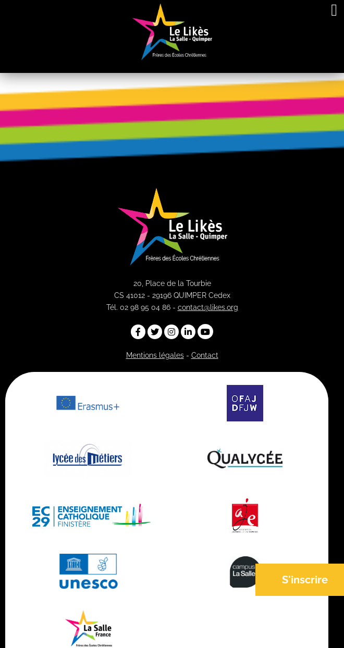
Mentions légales (155, 355)
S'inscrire (305, 580)
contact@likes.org (208, 307)
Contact (204, 355)
